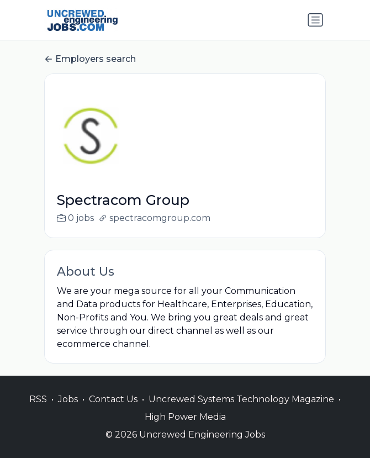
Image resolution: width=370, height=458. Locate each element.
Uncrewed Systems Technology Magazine (241, 399)
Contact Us (113, 399)
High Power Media (185, 417)
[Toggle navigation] (315, 19)
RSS (38, 399)
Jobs (68, 399)
